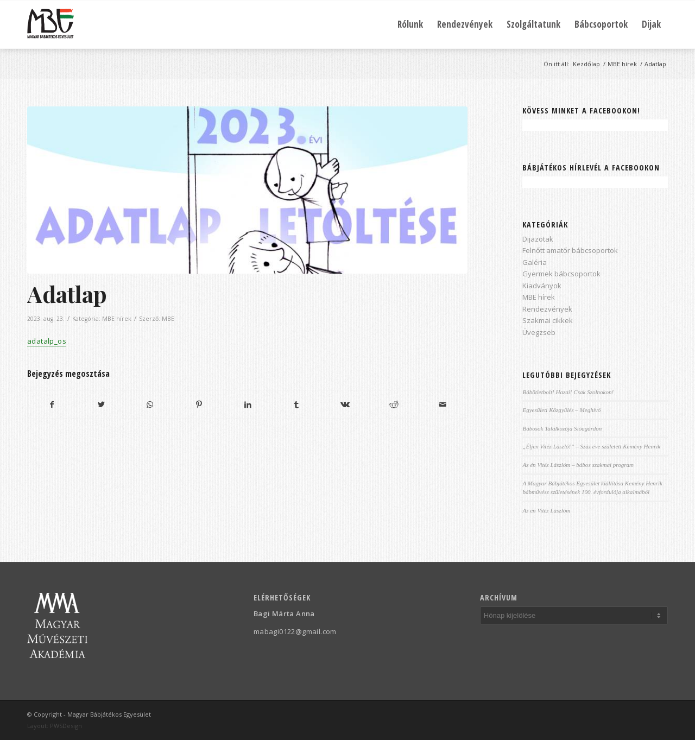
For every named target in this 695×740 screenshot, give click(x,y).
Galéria (534, 262)
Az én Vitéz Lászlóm (546, 510)
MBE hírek (116, 318)
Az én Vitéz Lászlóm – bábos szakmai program (578, 464)
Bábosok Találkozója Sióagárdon (562, 428)
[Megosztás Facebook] (52, 404)
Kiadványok (541, 285)
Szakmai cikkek (547, 320)
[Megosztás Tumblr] (297, 404)
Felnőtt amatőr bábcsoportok (570, 250)
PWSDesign (66, 726)
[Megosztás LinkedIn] (248, 404)
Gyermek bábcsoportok (561, 274)
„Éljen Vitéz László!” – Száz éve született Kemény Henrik (591, 446)
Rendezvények (547, 309)
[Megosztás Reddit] (394, 404)
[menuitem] (410, 24)
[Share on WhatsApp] (150, 404)
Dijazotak (537, 239)
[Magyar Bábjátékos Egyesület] (50, 24)
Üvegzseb (538, 332)
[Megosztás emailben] (443, 404)
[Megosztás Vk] (345, 404)
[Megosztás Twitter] (101, 404)
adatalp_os (46, 341)
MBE (168, 318)
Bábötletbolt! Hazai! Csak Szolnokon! (568, 392)
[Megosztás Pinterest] (199, 404)
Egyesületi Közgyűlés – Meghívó (561, 410)
